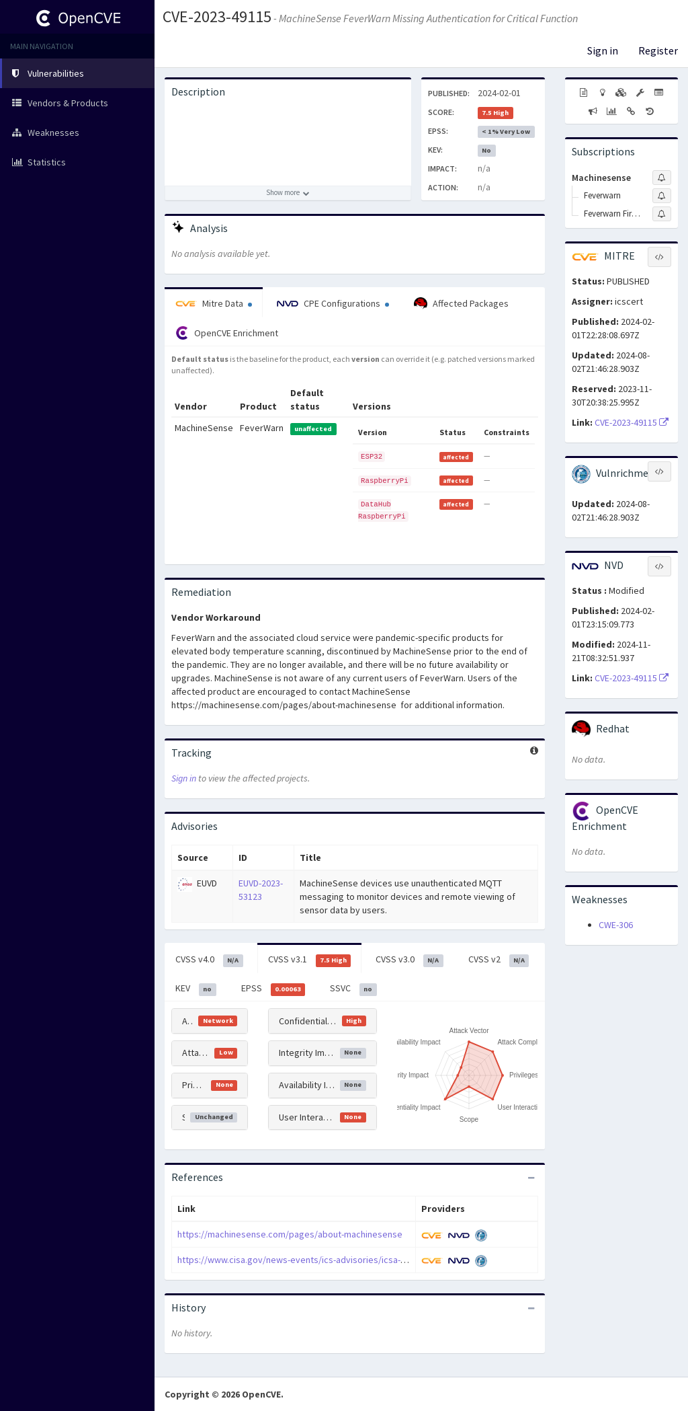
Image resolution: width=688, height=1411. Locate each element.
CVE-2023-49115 (217, 16)
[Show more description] (288, 193)
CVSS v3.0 (409, 959)
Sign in (602, 50)
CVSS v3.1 (309, 959)
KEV (195, 988)
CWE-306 (616, 925)
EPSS (273, 988)
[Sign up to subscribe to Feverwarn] (661, 195)
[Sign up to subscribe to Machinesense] (661, 177)
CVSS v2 (498, 959)
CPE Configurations (333, 303)
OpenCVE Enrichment (226, 333)
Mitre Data (213, 303)
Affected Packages (461, 304)
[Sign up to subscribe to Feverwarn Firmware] (661, 213)
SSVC (353, 988)
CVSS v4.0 (209, 959)
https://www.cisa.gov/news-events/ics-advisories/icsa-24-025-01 (308, 1260)
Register (658, 50)
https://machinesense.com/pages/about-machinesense (289, 1234)
